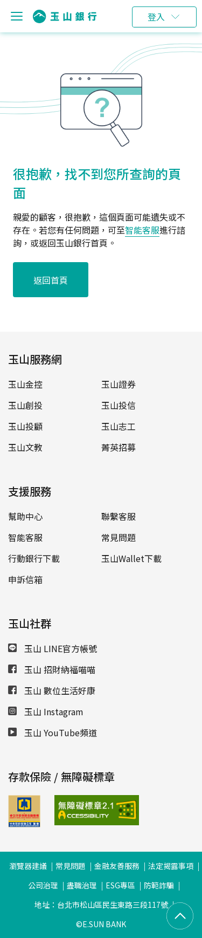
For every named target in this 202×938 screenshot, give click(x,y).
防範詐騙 (159, 885)
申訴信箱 (25, 579)
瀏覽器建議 (28, 865)
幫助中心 (25, 516)
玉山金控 (25, 384)
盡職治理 (82, 885)
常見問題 (118, 537)
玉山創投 (25, 405)
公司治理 (43, 885)
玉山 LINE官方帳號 (52, 648)
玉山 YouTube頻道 (52, 732)
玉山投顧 (25, 426)
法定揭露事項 (170, 865)
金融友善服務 (117, 865)
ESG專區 (120, 885)
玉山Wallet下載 (131, 558)
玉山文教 (25, 447)
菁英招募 (118, 447)
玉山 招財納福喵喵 (51, 669)
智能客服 (142, 229)
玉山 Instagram (45, 711)
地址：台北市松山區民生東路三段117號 (101, 904)
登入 (156, 16)
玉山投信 (118, 405)
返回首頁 (50, 279)
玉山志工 (118, 426)
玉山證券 (118, 384)
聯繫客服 (118, 516)
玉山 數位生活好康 (51, 690)
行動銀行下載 (34, 558)
